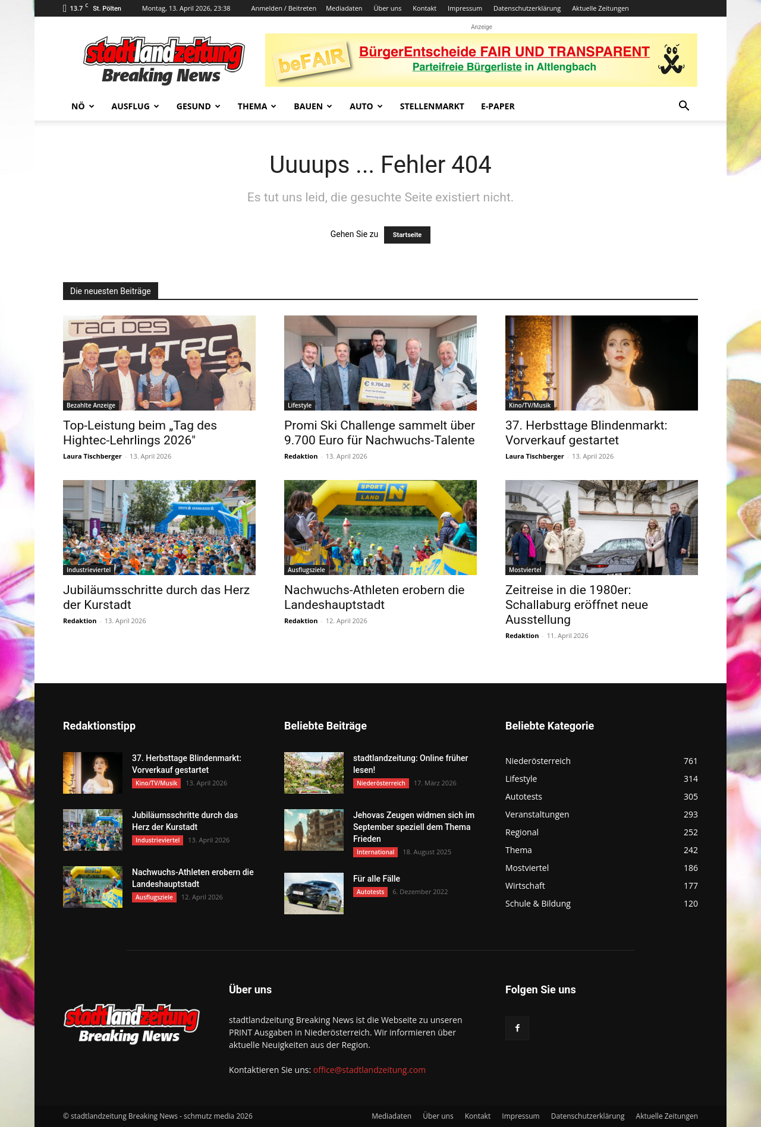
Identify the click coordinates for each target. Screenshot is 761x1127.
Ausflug (135, 106)
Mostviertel (525, 570)
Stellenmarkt (432, 106)
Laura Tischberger (92, 456)
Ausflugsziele (306, 570)
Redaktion (300, 456)
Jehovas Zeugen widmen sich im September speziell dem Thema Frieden (413, 827)
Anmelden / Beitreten (283, 8)
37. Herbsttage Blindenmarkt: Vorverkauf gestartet (586, 432)
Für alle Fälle (376, 878)
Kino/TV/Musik (530, 405)
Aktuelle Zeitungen (600, 8)
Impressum (465, 8)
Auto (366, 106)
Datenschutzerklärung (527, 8)
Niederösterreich (381, 783)
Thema (257, 106)
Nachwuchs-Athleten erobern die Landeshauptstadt (374, 597)
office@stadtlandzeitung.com (369, 1069)
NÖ (83, 106)
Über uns (387, 8)
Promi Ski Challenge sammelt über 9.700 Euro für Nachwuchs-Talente (379, 432)
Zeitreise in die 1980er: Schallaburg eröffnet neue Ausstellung (576, 605)
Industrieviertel (89, 570)
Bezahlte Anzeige (91, 405)
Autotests (370, 892)
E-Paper (498, 106)
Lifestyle (300, 405)
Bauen (313, 106)
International (375, 852)
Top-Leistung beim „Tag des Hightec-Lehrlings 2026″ (140, 432)
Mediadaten (344, 8)
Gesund (199, 106)
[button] (683, 107)
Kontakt (424, 8)
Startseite (407, 235)
